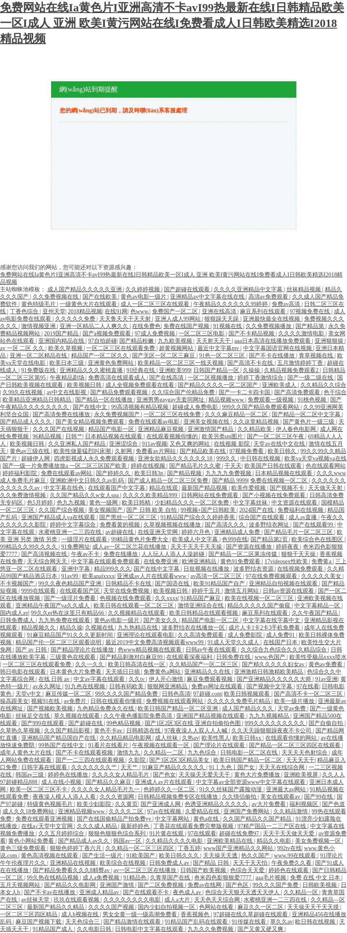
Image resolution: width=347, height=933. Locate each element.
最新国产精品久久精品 (56, 907)
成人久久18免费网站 (29, 811)
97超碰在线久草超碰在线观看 (251, 914)
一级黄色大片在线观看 (89, 304)
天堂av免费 (292, 708)
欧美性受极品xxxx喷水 (318, 657)
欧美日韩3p (149, 473)
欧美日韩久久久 (180, 856)
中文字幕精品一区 (318, 606)
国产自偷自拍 (327, 723)
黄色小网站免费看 (32, 841)
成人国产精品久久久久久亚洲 (85, 289)
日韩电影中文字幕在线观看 (150, 929)
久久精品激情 (291, 811)
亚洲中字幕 (76, 569)
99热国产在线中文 (62, 745)
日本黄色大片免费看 (76, 672)
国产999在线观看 (43, 723)
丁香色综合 (25, 311)
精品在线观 (164, 488)
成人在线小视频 (62, 782)
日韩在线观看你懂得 (116, 701)
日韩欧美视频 (320, 885)
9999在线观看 (39, 591)
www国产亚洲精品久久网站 (239, 848)
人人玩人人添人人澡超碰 (173, 554)
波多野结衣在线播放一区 (194, 628)
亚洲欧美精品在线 (230, 841)
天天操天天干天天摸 (313, 907)
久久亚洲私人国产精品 (77, 444)
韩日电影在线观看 (23, 672)
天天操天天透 (221, 856)
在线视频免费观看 (301, 569)
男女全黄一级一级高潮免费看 (141, 914)
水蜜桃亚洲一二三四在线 (70, 532)
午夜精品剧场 (68, 378)
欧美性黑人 (215, 738)
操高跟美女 (14, 701)
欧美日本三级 (67, 363)
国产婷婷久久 (114, 473)
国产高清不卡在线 (251, 363)
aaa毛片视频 (271, 878)
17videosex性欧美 (286, 561)
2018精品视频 (85, 311)
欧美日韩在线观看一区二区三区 (134, 606)
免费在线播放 (121, 554)
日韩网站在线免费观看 (210, 495)
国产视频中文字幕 (270, 686)
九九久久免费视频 (211, 929)
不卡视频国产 (18, 583)
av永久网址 (48, 686)
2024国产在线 (257, 510)
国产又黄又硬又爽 (261, 929)
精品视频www (226, 400)
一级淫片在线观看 (85, 539)
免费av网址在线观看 (217, 686)
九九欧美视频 (176, 341)
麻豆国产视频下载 (39, 922)
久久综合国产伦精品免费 (184, 392)
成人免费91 (281, 635)
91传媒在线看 (250, 922)
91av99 (70, 576)
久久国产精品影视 (68, 731)
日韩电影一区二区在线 (249, 753)
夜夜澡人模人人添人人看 (65, 797)
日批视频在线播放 (207, 569)
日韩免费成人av (169, 863)
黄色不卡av (109, 731)
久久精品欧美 (255, 429)
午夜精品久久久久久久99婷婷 (231, 304)
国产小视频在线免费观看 (274, 495)
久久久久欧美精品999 (151, 495)
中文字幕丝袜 (251, 503)
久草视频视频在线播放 (172, 525)
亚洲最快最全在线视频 (272, 319)
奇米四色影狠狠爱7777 (223, 878)
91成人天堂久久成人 (234, 642)
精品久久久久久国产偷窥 (259, 606)
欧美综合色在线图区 (318, 539)
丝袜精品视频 (304, 289)
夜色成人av (188, 892)
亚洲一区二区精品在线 (39, 356)
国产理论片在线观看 (219, 745)
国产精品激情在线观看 (132, 922)
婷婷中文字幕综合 (73, 525)
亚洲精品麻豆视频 (161, 429)
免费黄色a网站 (162, 672)
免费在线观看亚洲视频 (45, 819)
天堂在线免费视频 (127, 591)
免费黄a (322, 561)
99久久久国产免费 (276, 885)
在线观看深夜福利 (190, 657)
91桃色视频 (313, 400)
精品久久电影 (275, 841)
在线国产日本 (281, 642)
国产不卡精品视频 (252, 333)
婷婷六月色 (196, 532)
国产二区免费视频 (161, 885)
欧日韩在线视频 (316, 922)
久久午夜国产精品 (315, 613)
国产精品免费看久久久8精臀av (72, 870)
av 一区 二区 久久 (22, 348)
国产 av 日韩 (32, 650)
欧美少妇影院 (95, 804)
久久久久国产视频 (112, 907)
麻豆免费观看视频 (210, 679)
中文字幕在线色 (64, 488)
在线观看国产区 (80, 591)
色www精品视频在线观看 (150, 650)
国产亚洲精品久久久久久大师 (275, 679)
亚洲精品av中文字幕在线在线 (208, 297)
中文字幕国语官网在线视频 (278, 348)
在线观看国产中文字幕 (117, 488)
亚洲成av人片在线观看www (152, 576)
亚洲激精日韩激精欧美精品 (269, 672)
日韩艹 (74, 436)
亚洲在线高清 (220, 311)
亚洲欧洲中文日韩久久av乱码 (87, 481)
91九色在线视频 (86, 686)
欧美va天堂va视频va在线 (315, 458)
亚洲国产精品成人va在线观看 (59, 517)
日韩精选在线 (144, 731)
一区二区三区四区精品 (29, 914)
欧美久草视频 (66, 348)
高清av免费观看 (269, 297)
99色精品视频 (124, 723)
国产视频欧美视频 (50, 708)
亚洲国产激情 (118, 885)
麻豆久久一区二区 (261, 907)
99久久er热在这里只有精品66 (68, 613)
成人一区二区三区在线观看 (156, 304)
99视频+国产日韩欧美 (209, 510)
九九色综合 (203, 753)
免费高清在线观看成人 (117, 378)
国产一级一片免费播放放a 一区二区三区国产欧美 (65, 466)
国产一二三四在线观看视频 (91, 760)
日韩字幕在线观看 (45, 767)
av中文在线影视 (67, 392)
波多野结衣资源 (254, 569)
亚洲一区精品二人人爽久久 (95, 326)
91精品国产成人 (53, 929)
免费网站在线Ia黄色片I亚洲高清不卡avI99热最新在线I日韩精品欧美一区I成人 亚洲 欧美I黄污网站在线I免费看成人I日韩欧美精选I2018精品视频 (172, 23)
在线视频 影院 (232, 444)
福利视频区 (304, 804)
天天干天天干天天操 (197, 547)
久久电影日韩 (95, 929)
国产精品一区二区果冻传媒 (243, 554)
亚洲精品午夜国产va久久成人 (53, 606)
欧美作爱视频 (249, 488)
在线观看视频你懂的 (172, 436)
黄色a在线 (206, 819)
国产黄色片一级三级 (309, 422)
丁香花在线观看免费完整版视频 (194, 826)
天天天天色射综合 (305, 753)
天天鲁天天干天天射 (125, 319)
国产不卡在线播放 (272, 356)
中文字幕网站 (173, 819)
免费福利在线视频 (301, 510)
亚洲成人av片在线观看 (164, 782)
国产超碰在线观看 (187, 289)
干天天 (233, 466)
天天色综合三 (83, 922)
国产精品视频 (185, 473)
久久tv (137, 679)
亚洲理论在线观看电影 (146, 635)
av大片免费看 (269, 804)
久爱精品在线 (203, 811)
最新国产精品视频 (205, 488)
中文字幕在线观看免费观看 (106, 561)
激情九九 (129, 753)
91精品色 (135, 878)
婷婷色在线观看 (289, 870)
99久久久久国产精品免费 (127, 694)
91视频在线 (228, 326)
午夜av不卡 (86, 554)
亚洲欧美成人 (280, 385)
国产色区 (238, 885)
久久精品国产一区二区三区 (204, 664)
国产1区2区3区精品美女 (180, 760)
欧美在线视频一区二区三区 (260, 598)
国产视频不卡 (288, 488)
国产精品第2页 (270, 539)
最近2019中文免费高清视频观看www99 (155, 642)
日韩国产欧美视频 (204, 870)
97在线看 (307, 686)
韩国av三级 (30, 775)
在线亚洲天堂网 (158, 532)
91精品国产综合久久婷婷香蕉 (199, 517)
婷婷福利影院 (20, 473)
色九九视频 (72, 503)
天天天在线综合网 (282, 767)
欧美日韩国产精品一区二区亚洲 (178, 708)
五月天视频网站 (21, 885)
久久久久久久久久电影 (132, 900)
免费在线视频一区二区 (279, 481)
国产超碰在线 (86, 723)
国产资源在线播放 (249, 547)
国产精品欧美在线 (203, 451)
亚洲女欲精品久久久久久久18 (176, 458)
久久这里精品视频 (256, 422)
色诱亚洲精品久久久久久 (217, 804)
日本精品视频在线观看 (114, 436)
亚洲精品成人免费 (238, 532)
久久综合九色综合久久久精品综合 (284, 650)
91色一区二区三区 (222, 356)
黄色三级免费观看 (23, 848)
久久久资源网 (118, 797)
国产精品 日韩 (211, 863)
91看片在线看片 (109, 745)
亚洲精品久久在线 (208, 672)
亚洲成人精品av (100, 892)
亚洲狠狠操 (330, 341)
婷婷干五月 (207, 591)
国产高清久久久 (225, 525)
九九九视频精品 (270, 716)
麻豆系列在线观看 (263, 311)
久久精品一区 (302, 892)
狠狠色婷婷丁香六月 (76, 848)
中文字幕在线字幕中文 (272, 620)
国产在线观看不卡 (146, 892)
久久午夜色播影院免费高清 (138, 716)
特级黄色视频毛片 (50, 804)
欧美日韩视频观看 (247, 694)
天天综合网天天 (48, 561)
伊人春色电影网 (297, 429)
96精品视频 (48, 436)
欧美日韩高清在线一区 (137, 664)
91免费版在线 (39, 370)
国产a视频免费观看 (107, 333)
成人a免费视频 (102, 878)
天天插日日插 (123, 672)
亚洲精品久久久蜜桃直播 (92, 370)
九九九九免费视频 (229, 473)
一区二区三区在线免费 (172, 414)
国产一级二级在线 (311, 378)
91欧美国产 (141, 856)
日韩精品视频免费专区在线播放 (178, 797)
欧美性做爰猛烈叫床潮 (83, 451)
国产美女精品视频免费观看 (91, 422)
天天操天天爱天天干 (205, 775)
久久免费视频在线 (56, 297)
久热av (190, 738)
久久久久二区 (127, 811)
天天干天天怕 (251, 863)
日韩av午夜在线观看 (212, 650)
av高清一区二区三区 (216, 576)
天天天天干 (300, 760)
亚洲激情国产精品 (211, 429)
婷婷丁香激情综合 (261, 378)
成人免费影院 (246, 635)
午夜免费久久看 (292, 863)
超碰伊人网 (36, 458)
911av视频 (154, 444)
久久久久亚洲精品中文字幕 (249, 289)
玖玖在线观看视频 (77, 900)
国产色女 (164, 775)
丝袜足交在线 (33, 716)
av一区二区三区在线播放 (146, 870)
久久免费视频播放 (269, 326)
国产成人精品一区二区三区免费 (169, 481)
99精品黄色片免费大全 (140, 539)
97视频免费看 (247, 451)
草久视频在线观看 (77, 716)
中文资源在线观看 (295, 503)
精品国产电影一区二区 (210, 620)
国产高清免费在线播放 (62, 414)
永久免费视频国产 (117, 414)
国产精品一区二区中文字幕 (307, 414)
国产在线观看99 (314, 525)
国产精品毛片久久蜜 (195, 466)
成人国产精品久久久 (248, 708)
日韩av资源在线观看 (289, 591)
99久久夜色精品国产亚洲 (70, 583)
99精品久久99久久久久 (29, 547)
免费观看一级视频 (271, 400)
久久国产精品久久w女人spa (85, 495)
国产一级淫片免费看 (70, 598)
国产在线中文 (91, 407)
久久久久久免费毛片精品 (239, 701)
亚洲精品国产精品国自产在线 (59, 738)
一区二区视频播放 (211, 378)
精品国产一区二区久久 (100, 356)
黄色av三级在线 (30, 451)
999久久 (227, 458)
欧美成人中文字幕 (195, 539)
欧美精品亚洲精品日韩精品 (37, 400)
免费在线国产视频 (187, 326)
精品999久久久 (112, 569)
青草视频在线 (317, 356)
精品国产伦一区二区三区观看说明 (59, 642)
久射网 (124, 451)
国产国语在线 (173, 583)
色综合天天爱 (248, 870)
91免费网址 (75, 547)
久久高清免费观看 (201, 635)
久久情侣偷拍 (240, 797)
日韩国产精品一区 (217, 370)
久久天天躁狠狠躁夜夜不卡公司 (272, 731)
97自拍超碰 (102, 341)
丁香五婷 (189, 848)
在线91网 (116, 311)
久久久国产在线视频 (59, 429)
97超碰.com (207, 694)
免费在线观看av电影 (154, 422)
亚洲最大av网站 (286, 789)
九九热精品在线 (138, 628)
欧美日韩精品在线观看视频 (204, 613)
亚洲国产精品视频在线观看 (211, 716)
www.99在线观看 (295, 856)
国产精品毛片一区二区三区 (299, 532)
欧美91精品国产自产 (219, 583)
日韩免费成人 (18, 620)
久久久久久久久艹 (95, 767)
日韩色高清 (176, 694)
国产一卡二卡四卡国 (245, 392)
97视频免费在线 (310, 311)
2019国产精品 (62, 333)
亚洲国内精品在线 (62, 341)
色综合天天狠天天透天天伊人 (243, 892)
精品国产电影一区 (112, 429)
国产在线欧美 (101, 297)
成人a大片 (177, 900)
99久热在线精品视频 (53, 878)
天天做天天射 (326, 488)
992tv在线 (289, 848)
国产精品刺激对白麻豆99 (132, 657)
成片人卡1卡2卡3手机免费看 (265, 628)
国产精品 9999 (230, 481)
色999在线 (235, 539)
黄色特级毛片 (39, 304)
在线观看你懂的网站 (291, 738)
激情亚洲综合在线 (201, 606)
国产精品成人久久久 (26, 422)
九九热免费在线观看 (65, 620)
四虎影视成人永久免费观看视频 (95, 458)
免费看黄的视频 (120, 525)
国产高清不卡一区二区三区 (309, 694)
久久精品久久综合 (323, 385)
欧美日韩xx (248, 738)
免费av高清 (287, 304)
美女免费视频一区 (319, 841)
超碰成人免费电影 (195, 407)
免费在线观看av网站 (67, 473)
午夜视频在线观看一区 (161, 745)
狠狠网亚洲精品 (168, 686)
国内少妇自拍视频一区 (167, 907)
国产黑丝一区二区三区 (128, 517)
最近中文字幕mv (218, 348)
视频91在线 (46, 701)
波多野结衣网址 (270, 525)
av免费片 (76, 701)
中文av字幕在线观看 (100, 679)
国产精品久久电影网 (70, 885)
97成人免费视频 (156, 333)
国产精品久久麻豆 (109, 782)
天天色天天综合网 (218, 900)
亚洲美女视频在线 (207, 422)
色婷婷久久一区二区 (170, 789)
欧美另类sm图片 (223, 436)
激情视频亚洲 (39, 326)
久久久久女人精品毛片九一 (106, 789)
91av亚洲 (326, 679)
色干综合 (335, 392)
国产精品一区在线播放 (104, 400)
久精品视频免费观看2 (292, 370)
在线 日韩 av (54, 679)
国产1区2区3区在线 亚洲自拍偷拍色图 (193, 723)
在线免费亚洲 (161, 561)
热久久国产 (256, 856)
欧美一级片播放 (295, 701)
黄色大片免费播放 (258, 775)
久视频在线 (100, 628)
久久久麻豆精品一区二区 (237, 414)
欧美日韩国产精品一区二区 (248, 760)
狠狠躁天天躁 (222, 319)
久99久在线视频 (23, 392)
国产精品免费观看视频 (119, 392)
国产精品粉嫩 (137, 341)
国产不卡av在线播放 (50, 892)
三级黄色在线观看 (73, 657)
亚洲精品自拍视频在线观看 (284, 583)
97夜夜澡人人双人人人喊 (196, 731)
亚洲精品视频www (82, 811)
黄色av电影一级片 (144, 297)
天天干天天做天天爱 (289, 833)
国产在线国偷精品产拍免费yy (115, 819)
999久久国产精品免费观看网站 (261, 407)
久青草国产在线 (171, 878)
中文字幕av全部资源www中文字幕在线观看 (251, 782)
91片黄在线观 (167, 833)
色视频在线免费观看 (126, 598)
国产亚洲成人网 (161, 804)
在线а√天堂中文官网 (47, 826)
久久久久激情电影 (302, 333)
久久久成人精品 (98, 826)
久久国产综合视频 (62, 510)
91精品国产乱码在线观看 (197, 922)
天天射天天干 (214, 341)
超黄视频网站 (177, 348)
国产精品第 (311, 326)
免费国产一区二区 (175, 311)
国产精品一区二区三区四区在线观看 (295, 745)
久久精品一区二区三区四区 (140, 848)
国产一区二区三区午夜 (276, 436)
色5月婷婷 (40, 503)
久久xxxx (166, 598)
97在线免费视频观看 (272, 576)
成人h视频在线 (80, 914)
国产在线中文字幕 (157, 569)
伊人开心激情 (167, 679)
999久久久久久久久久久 (276, 723)
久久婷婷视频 (143, 289)
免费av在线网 (205, 885)
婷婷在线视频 (149, 466)
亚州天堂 (54, 311)
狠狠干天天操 (299, 554)
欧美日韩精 (137, 503)
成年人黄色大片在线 (26, 753)
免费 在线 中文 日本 (316, 878)
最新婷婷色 (136, 826)
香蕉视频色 (196, 914)
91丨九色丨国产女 (232, 767)
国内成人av (14, 613)
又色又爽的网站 (190, 444)
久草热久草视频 (21, 731)
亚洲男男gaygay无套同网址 (171, 400)
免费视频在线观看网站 (175, 701)
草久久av (281, 922)
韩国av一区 (128, 841)
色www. (140, 311)
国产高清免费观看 (298, 392)
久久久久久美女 (322, 576)
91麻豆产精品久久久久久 (174, 767)
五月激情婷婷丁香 (301, 363)
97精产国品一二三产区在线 (272, 826)
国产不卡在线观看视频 (85, 753)
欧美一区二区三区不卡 (39, 789)
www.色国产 (271, 657)
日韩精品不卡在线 (129, 583)
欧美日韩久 (283, 451)
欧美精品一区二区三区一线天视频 (181, 363)
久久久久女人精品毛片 (121, 775)
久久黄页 (126, 804)
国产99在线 (319, 797)
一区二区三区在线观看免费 (121, 348)
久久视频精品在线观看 (137, 613)
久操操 (252, 370)
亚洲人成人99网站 (178, 319)
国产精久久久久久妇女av (274, 664)
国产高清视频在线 (45, 554)
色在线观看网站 (326, 466)
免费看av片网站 (156, 451)
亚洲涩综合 (124, 444)
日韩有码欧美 (127, 686)
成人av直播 (303, 517)
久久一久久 (90, 664)
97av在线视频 (165, 811)
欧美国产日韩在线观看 (273, 466)
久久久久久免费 (76, 319)
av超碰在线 (120, 532)
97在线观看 (202, 833)
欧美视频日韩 (85, 385)
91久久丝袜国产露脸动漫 (231, 789)
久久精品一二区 (164, 753)
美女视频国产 (106, 510)
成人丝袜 (167, 738)
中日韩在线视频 (261, 458)
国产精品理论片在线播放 (83, 650)
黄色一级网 (104, 503)
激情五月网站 (242, 591)
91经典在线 (141, 370)
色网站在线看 (217, 907)
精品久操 (71, 628)
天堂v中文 (29, 694)
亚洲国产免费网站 (247, 811)
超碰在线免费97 (240, 833)
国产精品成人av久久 (84, 841)
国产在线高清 (167, 378)
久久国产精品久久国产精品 (258, 819)
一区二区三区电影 (202, 333)
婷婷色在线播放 (69, 775)
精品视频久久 (39, 628)
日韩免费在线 (234, 657)
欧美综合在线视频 (123, 863)
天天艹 (130, 767)
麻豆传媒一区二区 (69, 694)
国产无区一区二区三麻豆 (164, 356)
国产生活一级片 (103, 856)
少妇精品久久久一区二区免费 (192, 503)
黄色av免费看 (326, 664)
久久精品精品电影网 (126, 738)
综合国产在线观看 (262, 517)
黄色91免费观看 (241, 561)
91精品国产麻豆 (201, 598)
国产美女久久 (161, 620)
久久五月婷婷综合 (62, 833)
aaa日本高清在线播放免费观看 (273, 341)
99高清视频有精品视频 (140, 407)
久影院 (137, 760)
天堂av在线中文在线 (279, 444)
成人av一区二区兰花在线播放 (130, 547)
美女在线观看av (281, 797)
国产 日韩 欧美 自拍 (152, 510)
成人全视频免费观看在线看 (140, 385)
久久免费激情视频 (23, 495)
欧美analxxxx (98, 576)
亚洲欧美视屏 (302, 775)
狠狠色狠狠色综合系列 (117, 833)
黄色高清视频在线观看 (50, 856)
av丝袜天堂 (36, 900)
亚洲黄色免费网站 (111, 363)
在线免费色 (146, 326)
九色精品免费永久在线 (106, 708)
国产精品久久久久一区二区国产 (219, 385)
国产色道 (333, 804)
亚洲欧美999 (174, 370)
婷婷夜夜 (288, 547)
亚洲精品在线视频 (73, 863)
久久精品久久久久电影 (175, 841)
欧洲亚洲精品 (200, 561)
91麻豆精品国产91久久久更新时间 (70, 635)
